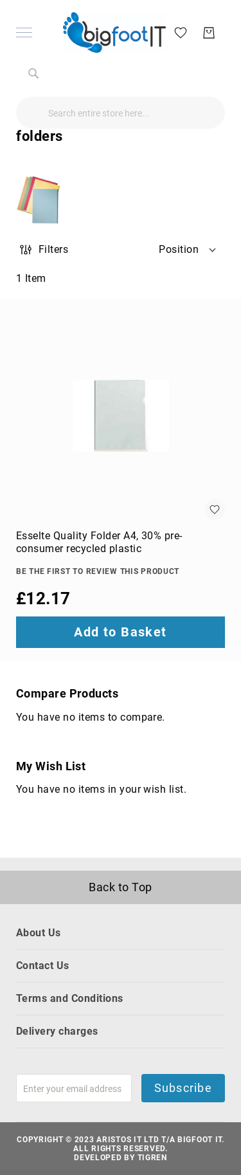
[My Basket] (209, 32)
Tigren (152, 1157)
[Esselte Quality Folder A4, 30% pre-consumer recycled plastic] (120, 415)
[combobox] (120, 113)
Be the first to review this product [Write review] (97, 571)
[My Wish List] (180, 32)
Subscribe (183, 1088)
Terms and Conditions (69, 998)
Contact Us (42, 965)
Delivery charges (57, 1031)
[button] (188, 250)
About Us (38, 933)
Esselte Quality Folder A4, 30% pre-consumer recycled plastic (99, 542)
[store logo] (114, 32)
